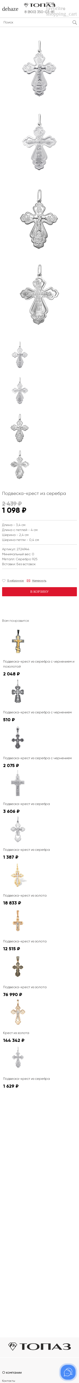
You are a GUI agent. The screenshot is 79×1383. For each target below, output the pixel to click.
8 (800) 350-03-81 (39, 12)
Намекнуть (39, 580)
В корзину (39, 591)
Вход (50, 3)
